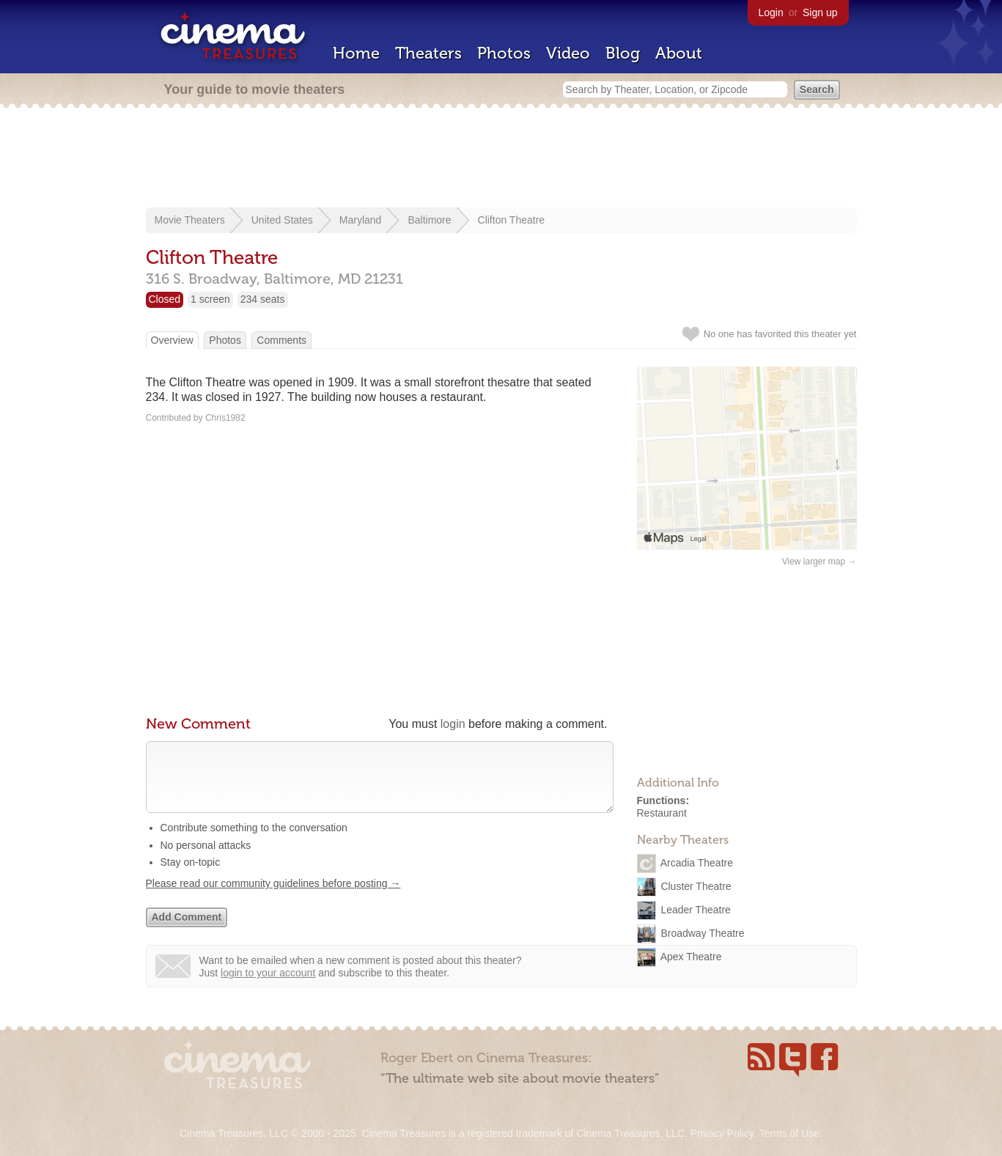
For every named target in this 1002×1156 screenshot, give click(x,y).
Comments (281, 340)
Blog (622, 53)
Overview (172, 340)
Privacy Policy (722, 1133)
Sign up (820, 12)
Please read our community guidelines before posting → (273, 898)
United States (282, 220)
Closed (165, 299)
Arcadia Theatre (696, 862)
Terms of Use (789, 1133)
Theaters (428, 53)
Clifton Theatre (511, 220)
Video (568, 53)
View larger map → (819, 561)
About (678, 53)
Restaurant (662, 813)
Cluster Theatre (695, 885)
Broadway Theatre (702, 932)
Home (356, 53)
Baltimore (429, 220)
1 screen (210, 299)
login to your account (268, 987)
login (453, 724)
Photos (504, 53)
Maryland (360, 220)
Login (771, 12)
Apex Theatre (691, 956)
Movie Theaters (190, 220)
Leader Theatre (695, 909)
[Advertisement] (501, 159)
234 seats (262, 299)
